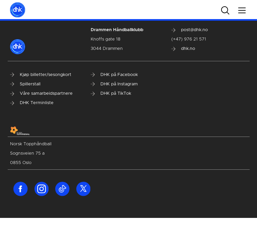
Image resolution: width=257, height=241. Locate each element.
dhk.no (183, 49)
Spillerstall (25, 84)
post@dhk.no (189, 30)
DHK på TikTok (111, 93)
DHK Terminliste (32, 103)
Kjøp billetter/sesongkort (40, 75)
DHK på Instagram (114, 84)
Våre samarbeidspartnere (41, 93)
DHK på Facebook (114, 75)
